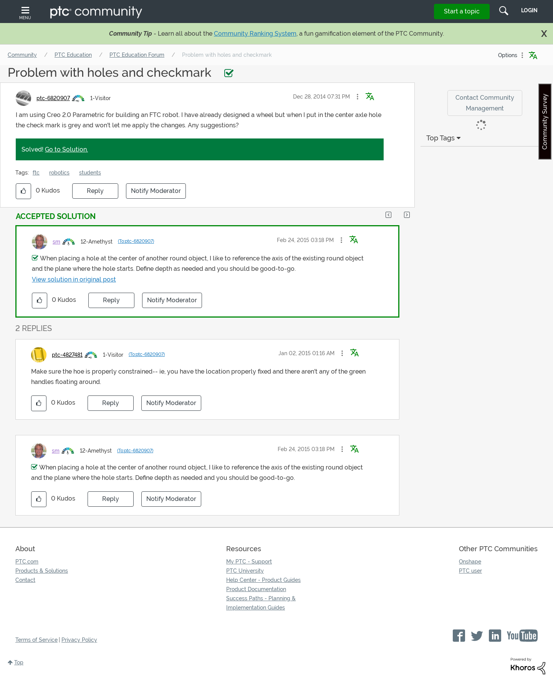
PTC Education (73, 55)
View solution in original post (74, 279)
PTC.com (26, 561)
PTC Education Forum (136, 55)
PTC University (245, 571)
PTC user (470, 571)
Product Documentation (256, 589)
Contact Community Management (484, 103)
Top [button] (18, 662)
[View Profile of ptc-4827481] (67, 355)
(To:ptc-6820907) (136, 241)
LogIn (529, 10)
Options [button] (507, 55)
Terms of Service (36, 639)
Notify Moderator (156, 190)
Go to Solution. (66, 149)
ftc (36, 173)
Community (22, 55)
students (90, 173)
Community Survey (544, 122)
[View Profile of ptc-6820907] (53, 98)
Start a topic (462, 11)
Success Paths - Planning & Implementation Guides (261, 603)
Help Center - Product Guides (263, 580)
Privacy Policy (79, 639)
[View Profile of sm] (56, 242)
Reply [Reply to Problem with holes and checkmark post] (95, 190)
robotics (59, 173)
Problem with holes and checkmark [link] (227, 55)
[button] (357, 97)
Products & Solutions (41, 571)
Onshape (470, 561)
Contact (25, 580)
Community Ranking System (255, 33)
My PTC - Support (249, 561)
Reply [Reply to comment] (111, 300)
